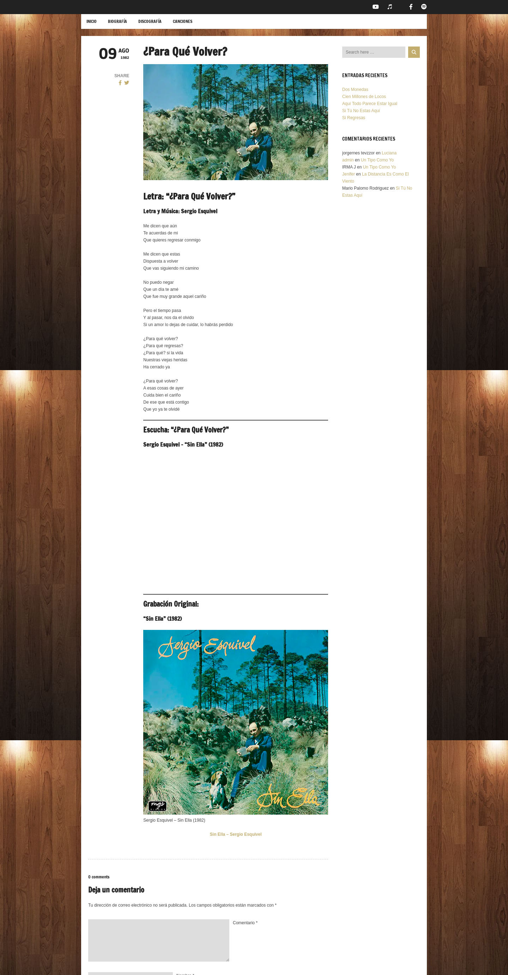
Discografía (150, 21)
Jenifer (348, 174)
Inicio (91, 21)
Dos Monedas (355, 89)
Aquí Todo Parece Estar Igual (369, 103)
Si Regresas (353, 117)
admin (348, 160)
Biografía (117, 21)
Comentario (245, 922)
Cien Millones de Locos (364, 96)
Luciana (389, 153)
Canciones (182, 21)
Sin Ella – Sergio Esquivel (236, 834)
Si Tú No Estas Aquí (361, 110)
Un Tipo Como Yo (377, 160)
